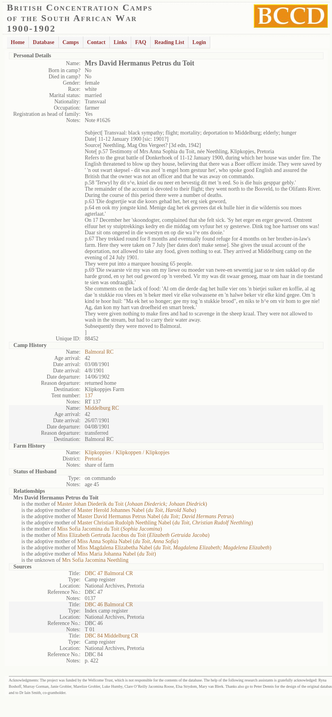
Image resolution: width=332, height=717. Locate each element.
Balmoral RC (99, 352)
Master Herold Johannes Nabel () (136, 510)
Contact (96, 42)
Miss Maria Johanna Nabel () (116, 554)
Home (18, 42)
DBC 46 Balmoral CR (109, 604)
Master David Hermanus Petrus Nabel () (155, 516)
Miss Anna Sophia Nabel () (127, 541)
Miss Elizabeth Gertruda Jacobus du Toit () (133, 535)
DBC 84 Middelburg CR (112, 636)
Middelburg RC (102, 408)
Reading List (169, 42)
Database (43, 42)
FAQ (140, 42)
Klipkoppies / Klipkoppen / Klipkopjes (127, 452)
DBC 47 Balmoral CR (109, 573)
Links (120, 42)
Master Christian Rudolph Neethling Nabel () (165, 523)
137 (89, 395)
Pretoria (93, 459)
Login (199, 42)
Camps (71, 42)
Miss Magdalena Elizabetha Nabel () (174, 548)
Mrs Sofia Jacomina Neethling (95, 560)
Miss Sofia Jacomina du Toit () (109, 529)
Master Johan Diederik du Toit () (132, 504)
